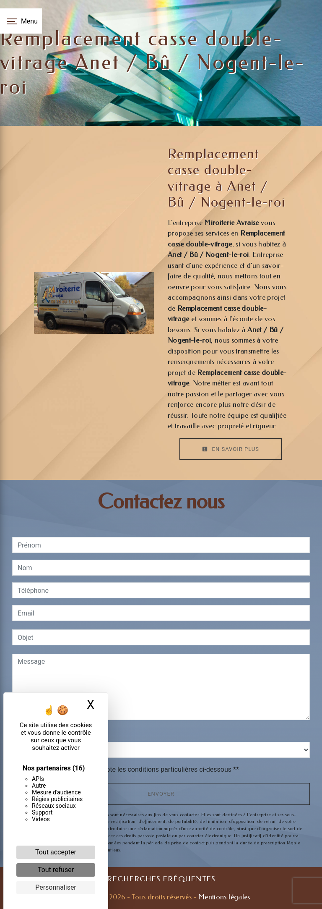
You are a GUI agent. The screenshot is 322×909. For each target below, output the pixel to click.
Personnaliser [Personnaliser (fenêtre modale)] (55, 887)
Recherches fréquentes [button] (161, 879)
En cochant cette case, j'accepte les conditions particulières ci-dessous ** (130, 769)
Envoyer (161, 794)
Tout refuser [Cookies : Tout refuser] (56, 870)
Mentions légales (223, 897)
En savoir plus (230, 449)
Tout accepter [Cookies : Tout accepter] (55, 852)
